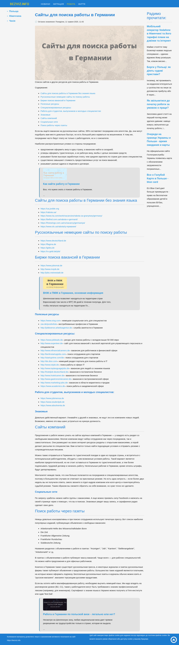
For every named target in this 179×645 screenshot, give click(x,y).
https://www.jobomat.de (51, 265)
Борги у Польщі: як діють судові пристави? (159, 71)
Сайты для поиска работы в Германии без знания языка (68, 93)
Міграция (58, 4)
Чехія (12, 21)
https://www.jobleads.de (52, 340)
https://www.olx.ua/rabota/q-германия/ (58, 226)
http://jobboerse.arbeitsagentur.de (56, 327)
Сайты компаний (49, 118)
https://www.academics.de (53, 386)
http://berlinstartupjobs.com (53, 354)
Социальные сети (49, 122)
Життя (81, 4)
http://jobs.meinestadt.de (52, 272)
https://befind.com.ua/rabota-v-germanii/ (59, 219)
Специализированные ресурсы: (56, 107)
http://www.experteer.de (52, 343)
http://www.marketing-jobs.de (54, 382)
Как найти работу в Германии (61, 184)
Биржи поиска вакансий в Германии (58, 100)
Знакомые (45, 114)
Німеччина (15, 16)
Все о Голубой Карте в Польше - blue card (157, 178)
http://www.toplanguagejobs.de (55, 368)
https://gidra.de (47, 248)
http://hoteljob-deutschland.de (54, 372)
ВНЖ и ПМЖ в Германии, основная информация (73, 293)
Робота (71, 4)
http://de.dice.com (49, 361)
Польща (13, 11)
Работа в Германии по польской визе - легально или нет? (79, 614)
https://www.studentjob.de (52, 402)
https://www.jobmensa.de (52, 398)
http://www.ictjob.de (50, 365)
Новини (45, 4)
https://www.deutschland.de (53, 240)
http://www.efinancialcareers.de (55, 350)
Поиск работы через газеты (54, 125)
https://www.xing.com (50, 320)
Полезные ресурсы (50, 104)
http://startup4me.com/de (52, 357)
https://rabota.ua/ (48, 212)
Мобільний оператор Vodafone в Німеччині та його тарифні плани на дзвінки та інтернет (159, 33)
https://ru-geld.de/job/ (50, 251)
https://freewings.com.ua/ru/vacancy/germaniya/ (63, 223)
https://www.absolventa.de (53, 405)
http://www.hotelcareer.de (52, 375)
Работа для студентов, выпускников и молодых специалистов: (71, 111)
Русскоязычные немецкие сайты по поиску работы (65, 97)
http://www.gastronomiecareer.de (56, 379)
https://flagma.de (48, 244)
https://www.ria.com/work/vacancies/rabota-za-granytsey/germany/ (71, 216)
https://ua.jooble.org (50, 208)
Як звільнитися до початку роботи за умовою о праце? (158, 104)
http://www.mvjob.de (50, 269)
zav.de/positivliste (49, 324)
